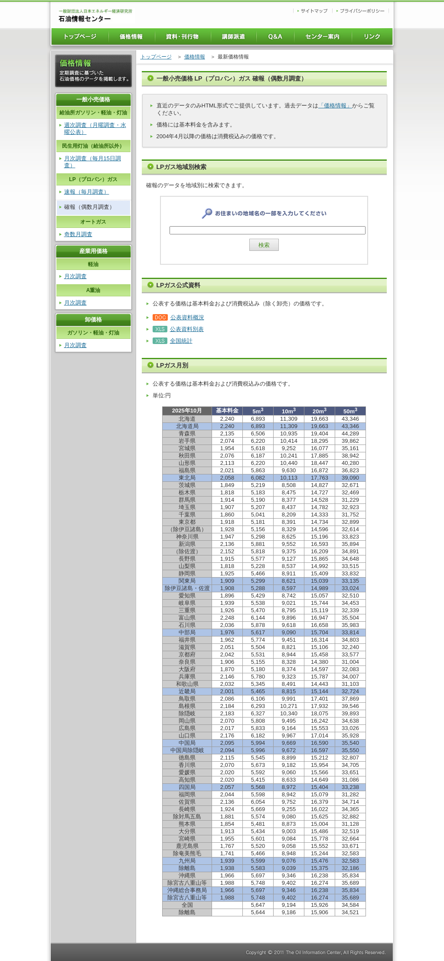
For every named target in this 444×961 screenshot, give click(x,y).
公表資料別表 (187, 329)
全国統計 (181, 341)
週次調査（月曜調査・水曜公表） (95, 128)
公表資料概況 (187, 317)
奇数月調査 (78, 234)
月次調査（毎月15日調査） (92, 162)
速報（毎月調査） (86, 191)
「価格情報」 (335, 105)
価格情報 (194, 57)
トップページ (156, 57)
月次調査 (75, 276)
